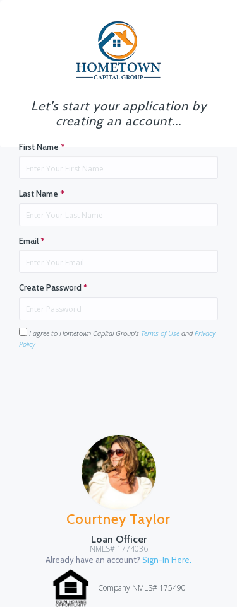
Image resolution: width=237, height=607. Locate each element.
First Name (42, 147)
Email (32, 241)
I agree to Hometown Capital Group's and (117, 338)
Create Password (53, 287)
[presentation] (115, 383)
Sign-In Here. (166, 560)
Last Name (41, 193)
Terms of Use (160, 333)
